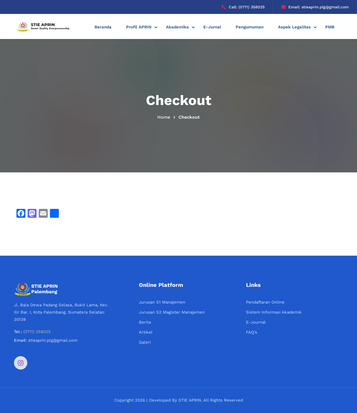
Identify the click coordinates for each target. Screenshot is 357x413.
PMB (329, 27)
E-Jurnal (212, 27)
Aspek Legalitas (294, 27)
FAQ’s (251, 332)
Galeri (145, 342)
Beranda (103, 27)
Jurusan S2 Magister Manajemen (172, 312)
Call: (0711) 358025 (243, 7)
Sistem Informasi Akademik (274, 312)
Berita (145, 322)
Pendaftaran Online (265, 302)
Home (163, 117)
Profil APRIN (138, 27)
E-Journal (256, 322)
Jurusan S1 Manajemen (162, 302)
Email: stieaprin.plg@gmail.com (315, 7)
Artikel (146, 332)
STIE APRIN (189, 400)
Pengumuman (250, 27)
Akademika (177, 27)
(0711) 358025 (37, 331)
